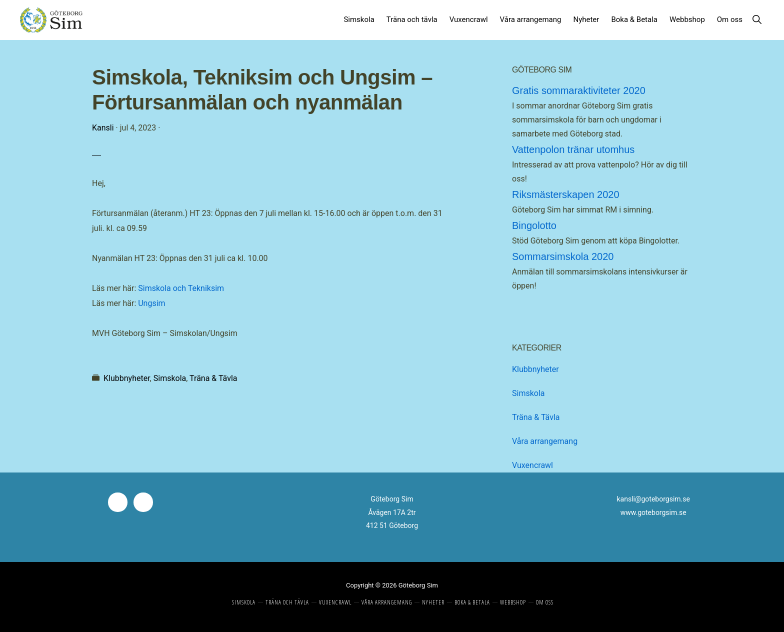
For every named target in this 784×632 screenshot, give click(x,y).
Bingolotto (534, 225)
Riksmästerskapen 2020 (566, 194)
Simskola (170, 378)
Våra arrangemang (545, 441)
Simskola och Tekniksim (181, 288)
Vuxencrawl (532, 465)
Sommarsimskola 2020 (563, 256)
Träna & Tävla (213, 378)
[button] (757, 17)
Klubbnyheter (127, 378)
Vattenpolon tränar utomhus (573, 149)
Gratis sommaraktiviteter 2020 (579, 90)
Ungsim (151, 303)
